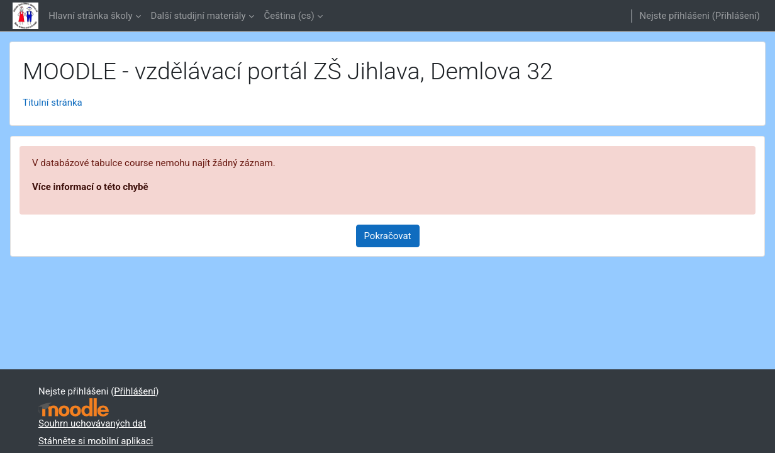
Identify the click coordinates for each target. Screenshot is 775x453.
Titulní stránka (52, 102)
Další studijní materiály (198, 15)
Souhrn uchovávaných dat (92, 423)
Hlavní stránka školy (90, 15)
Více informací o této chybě (90, 187)
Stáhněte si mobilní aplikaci (95, 441)
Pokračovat (387, 236)
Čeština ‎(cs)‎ (289, 15)
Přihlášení (736, 15)
